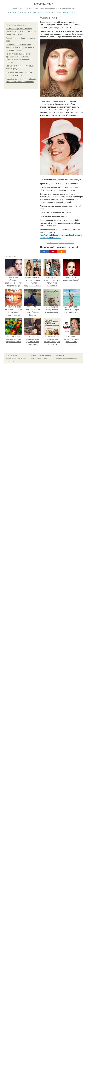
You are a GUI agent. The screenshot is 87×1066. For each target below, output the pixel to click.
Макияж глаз (43, 4)
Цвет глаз (50, 12)
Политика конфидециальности (39, 358)
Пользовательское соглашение (45, 355)
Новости (22, 12)
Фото (73, 12)
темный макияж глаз (52, 243)
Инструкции (63, 12)
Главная (11, 12)
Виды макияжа (35, 12)
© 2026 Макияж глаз (11, 355)
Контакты (33, 355)
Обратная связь (60, 355)
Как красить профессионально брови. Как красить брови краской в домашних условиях (20, 47)
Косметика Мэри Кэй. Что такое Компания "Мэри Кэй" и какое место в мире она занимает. (21, 31)
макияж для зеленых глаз (66, 243)
